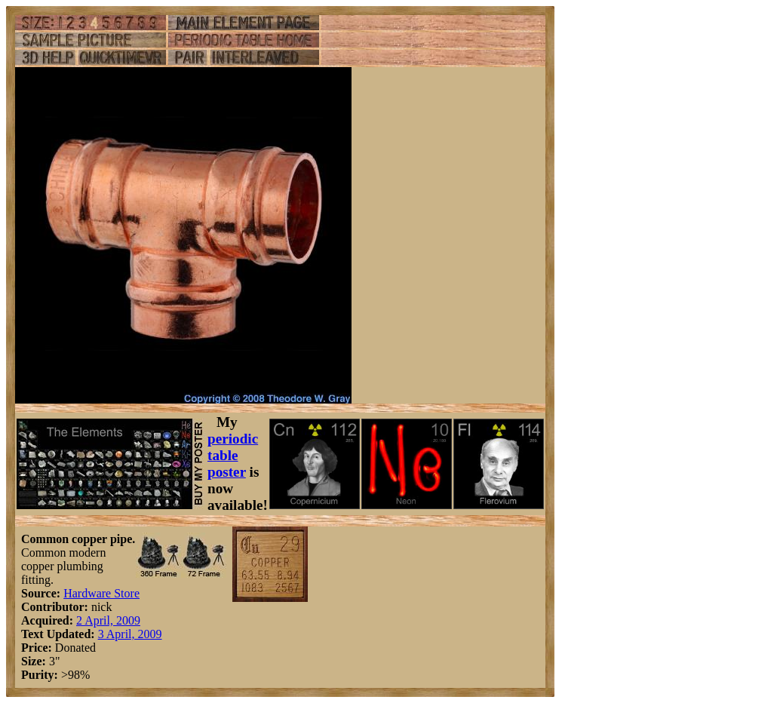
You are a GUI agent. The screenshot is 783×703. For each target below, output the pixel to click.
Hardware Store (101, 593)
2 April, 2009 (108, 620)
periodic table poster (232, 455)
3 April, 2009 (130, 634)
